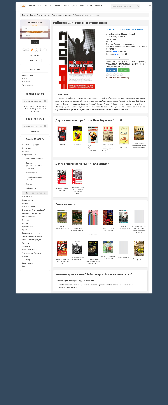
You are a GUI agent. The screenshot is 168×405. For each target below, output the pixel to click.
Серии (66, 6)
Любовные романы (29, 216)
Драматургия (27, 200)
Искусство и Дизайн (134, 29)
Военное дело (31, 172)
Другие (25, 203)
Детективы (26, 148)
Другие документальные (61, 15)
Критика (29, 184)
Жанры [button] (48, 6)
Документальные (43, 15)
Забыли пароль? (34, 60)
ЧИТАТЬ (123, 70)
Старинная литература (31, 240)
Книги (40, 6)
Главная (31, 6)
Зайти (35, 42)
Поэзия (25, 223)
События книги (117, 58)
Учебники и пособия (30, 250)
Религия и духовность (31, 233)
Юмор (24, 266)
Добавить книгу (78, 6)
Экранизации (27, 85)
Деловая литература (30, 145)
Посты (24, 78)
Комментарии (27, 75)
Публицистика (31, 188)
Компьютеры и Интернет (32, 213)
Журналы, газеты (29, 207)
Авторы (58, 6)
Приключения (27, 226)
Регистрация (34, 55)
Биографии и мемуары (35, 158)
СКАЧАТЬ (111, 70)
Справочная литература (32, 236)
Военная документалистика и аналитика (34, 165)
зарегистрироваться (68, 287)
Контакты (99, 6)
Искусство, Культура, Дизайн (34, 210)
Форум (89, 6)
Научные (25, 220)
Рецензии (26, 82)
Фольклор (26, 259)
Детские (25, 151)
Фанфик (25, 256)
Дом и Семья (27, 197)
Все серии (35, 131)
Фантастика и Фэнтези (31, 253)
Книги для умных (118, 36)
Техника (25, 243)
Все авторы (35, 111)
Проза (24, 230)
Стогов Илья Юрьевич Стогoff (123, 34)
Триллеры (26, 246)
